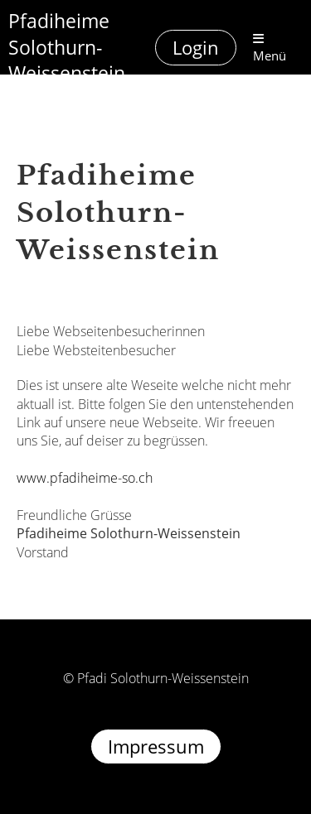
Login (196, 47)
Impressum (156, 746)
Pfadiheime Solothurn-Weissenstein (66, 47)
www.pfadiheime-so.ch (85, 478)
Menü (269, 48)
